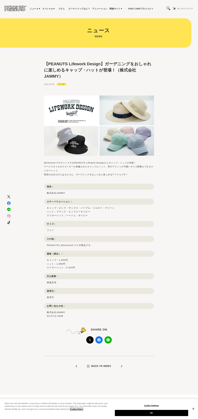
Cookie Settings (151, 405)
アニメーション (99, 9)
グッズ (61, 84)
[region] (99, 409)
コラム (61, 9)
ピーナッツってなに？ (79, 9)
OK (151, 413)
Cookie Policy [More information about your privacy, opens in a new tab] (76, 409)
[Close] (193, 408)
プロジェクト (141, 9)
